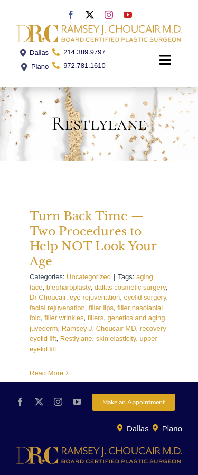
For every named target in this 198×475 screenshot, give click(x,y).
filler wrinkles (63, 318)
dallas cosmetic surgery (130, 287)
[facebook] (71, 15)
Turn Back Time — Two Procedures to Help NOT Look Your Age (93, 239)
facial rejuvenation (57, 308)
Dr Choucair (48, 297)
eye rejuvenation (95, 297)
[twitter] (90, 15)
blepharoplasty (68, 287)
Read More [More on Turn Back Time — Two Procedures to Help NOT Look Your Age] (46, 373)
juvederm (44, 328)
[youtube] (128, 15)
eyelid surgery (145, 297)
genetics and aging (136, 318)
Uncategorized (89, 277)
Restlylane (76, 338)
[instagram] (109, 15)
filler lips (101, 308)
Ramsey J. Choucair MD (99, 328)
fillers (95, 318)
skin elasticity (116, 338)
